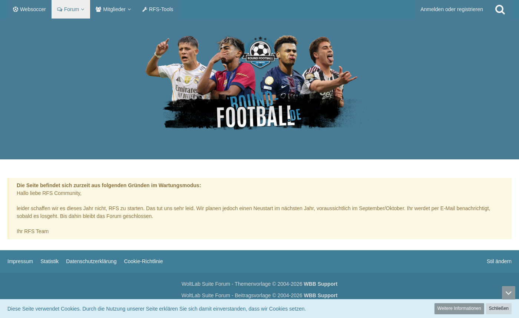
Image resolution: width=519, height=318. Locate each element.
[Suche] (500, 9)
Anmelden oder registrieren (451, 9)
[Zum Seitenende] (508, 292)
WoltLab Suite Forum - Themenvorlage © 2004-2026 (260, 284)
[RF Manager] (259, 81)
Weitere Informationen (459, 308)
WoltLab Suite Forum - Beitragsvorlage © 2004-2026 (260, 295)
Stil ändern (499, 261)
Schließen (499, 308)
